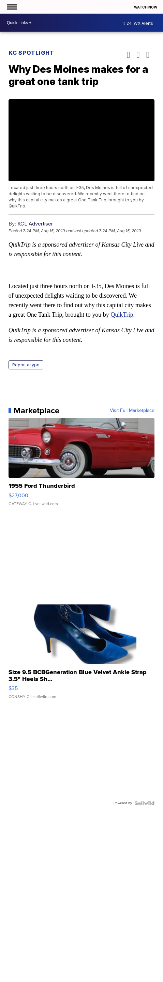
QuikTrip (121, 314)
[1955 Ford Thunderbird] (81, 465)
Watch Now (146, 7)
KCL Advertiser (35, 223)
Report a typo (26, 364)
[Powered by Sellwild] (144, 803)
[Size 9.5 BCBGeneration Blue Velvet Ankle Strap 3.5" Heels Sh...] (81, 655)
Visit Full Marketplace (132, 410)
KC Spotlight (31, 52)
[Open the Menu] (11, 7)
